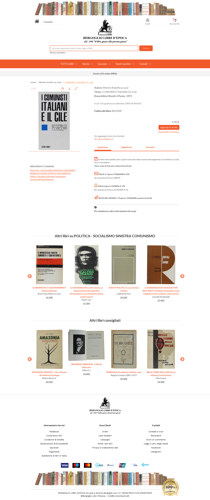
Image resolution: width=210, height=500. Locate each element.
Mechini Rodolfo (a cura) (50, 82)
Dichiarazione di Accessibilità (54, 443)
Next (181, 275)
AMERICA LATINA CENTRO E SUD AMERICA (50, 173)
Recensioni (156, 435)
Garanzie (102, 63)
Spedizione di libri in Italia (54, 456)
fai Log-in (98, 139)
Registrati (108, 139)
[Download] (69, 88)
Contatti (48, 21)
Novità (85, 63)
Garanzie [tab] (150, 147)
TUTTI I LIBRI (67, 63)
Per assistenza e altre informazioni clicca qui (115, 211)
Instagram (156, 452)
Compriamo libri (54, 435)
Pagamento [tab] (126, 147)
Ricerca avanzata (57, 52)
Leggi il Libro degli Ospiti (156, 443)
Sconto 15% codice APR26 (105, 73)
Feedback (54, 431)
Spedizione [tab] (103, 147)
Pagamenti (54, 452)
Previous (28, 275)
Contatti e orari (156, 431)
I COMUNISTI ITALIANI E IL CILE (78, 82)
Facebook (156, 448)
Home (33, 82)
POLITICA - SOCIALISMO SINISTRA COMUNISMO (53, 170)
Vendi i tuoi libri (123, 63)
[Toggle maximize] (76, 88)
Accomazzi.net (122, 496)
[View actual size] (62, 88)
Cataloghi (105, 439)
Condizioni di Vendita (54, 439)
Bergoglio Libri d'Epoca (93, 496)
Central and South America (42, 179)
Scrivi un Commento (156, 439)
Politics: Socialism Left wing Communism (48, 176)
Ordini (105, 431)
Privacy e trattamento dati (105, 448)
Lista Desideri (105, 435)
